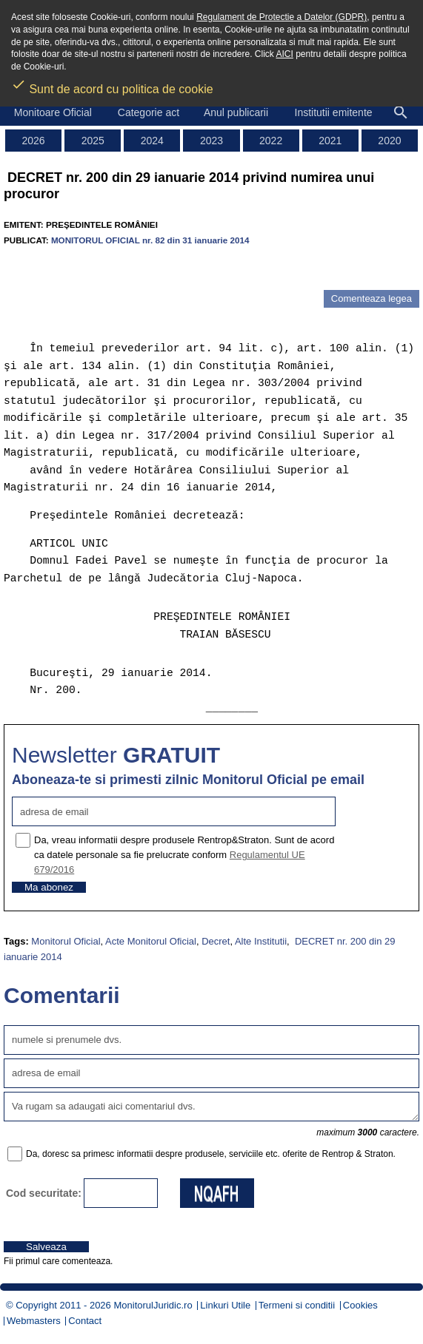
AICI (284, 54)
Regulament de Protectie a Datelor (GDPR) (281, 17)
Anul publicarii (236, 112)
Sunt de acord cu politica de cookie (112, 84)
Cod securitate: (43, 1193)
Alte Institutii (261, 941)
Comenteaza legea (371, 298)
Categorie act (148, 112)
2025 (92, 140)
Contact (84, 1320)
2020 (389, 140)
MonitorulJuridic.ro (152, 1305)
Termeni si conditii (297, 1305)
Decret (215, 941)
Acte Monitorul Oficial (150, 941)
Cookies (360, 1305)
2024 (152, 140)
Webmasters (34, 1320)
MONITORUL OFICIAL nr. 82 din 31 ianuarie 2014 (150, 240)
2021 (330, 140)
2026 (32, 140)
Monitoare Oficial (53, 112)
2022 (270, 140)
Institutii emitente (334, 112)
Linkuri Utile (225, 1305)
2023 (211, 140)
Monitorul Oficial (65, 941)
